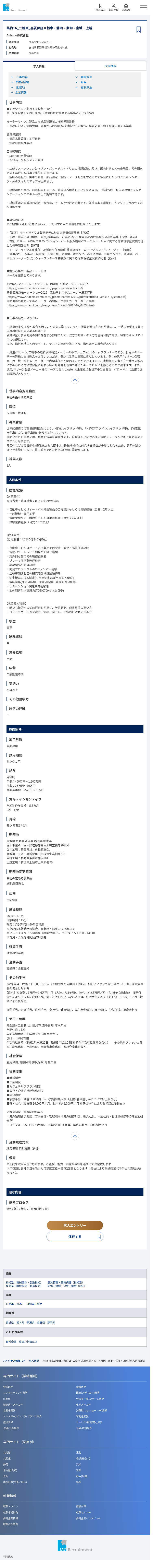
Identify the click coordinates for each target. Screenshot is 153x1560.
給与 (80, 82)
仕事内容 (19, 77)
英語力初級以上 (28, 1342)
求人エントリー (75, 1225)
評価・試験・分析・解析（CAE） (67, 1286)
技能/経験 (20, 82)
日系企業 (11, 1342)
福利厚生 (83, 87)
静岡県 (51, 1322)
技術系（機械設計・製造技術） (24, 1282)
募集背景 (83, 77)
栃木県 (20, 1322)
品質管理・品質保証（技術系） (66, 1282)
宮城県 (10, 1322)
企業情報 (110, 66)
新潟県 (31, 1322)
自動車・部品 (14, 1304)
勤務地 (18, 87)
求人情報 (39, 66)
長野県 (41, 1322)
